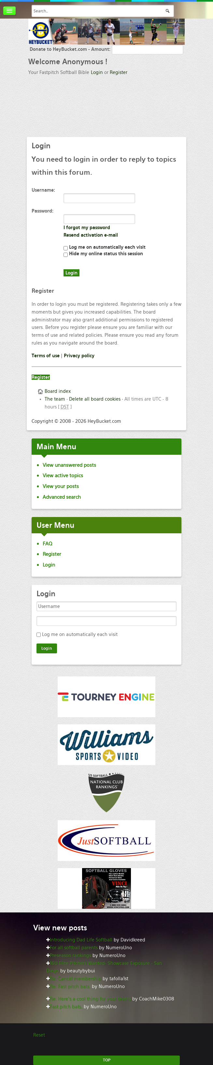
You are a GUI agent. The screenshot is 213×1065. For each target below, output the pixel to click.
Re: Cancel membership (75, 978)
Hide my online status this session (103, 253)
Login (97, 72)
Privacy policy (79, 355)
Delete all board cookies (95, 399)
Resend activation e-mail (91, 235)
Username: (43, 190)
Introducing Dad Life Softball (81, 939)
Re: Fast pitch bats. (70, 986)
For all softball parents (74, 947)
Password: (42, 211)
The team (55, 399)
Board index (58, 391)
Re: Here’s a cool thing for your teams (90, 998)
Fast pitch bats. (66, 1006)
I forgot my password (87, 227)
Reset (39, 1035)
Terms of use (46, 355)
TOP (106, 1060)
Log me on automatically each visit (105, 247)
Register (118, 72)
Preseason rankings (70, 955)
